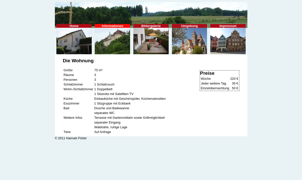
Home (74, 39)
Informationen (112, 39)
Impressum (228, 39)
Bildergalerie (151, 39)
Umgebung (189, 39)
